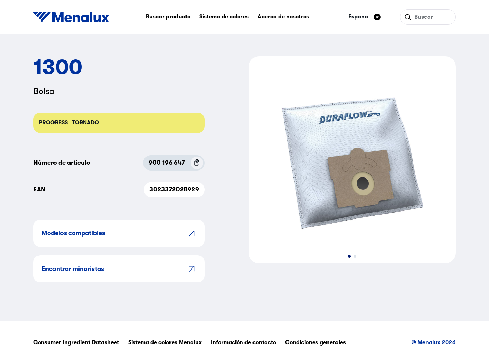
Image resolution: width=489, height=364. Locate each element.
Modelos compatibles (119, 233)
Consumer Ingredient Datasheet (76, 342)
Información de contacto (243, 342)
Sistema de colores (224, 17)
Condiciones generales (315, 342)
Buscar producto (168, 17)
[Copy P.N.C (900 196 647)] (197, 163)
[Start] (71, 17)
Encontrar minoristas (119, 268)
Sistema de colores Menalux (165, 342)
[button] (349, 256)
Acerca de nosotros (283, 17)
